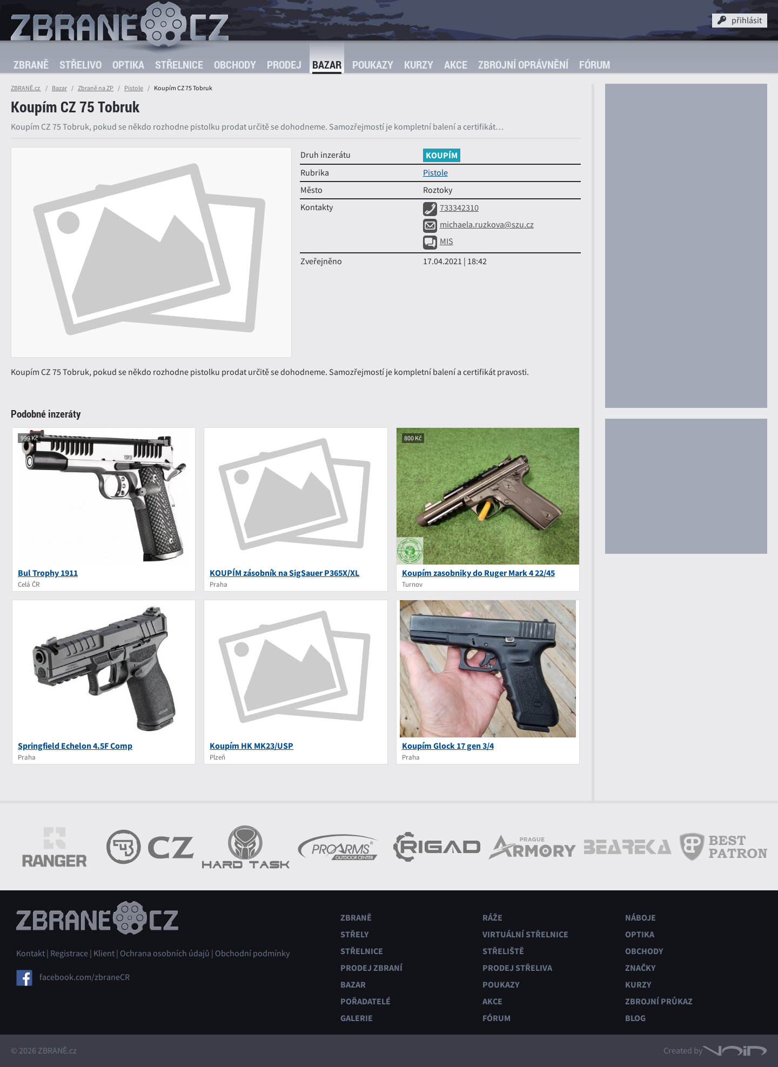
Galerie (356, 1018)
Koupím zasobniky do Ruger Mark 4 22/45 (478, 573)
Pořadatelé (365, 1001)
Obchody (235, 64)
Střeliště (503, 951)
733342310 (451, 208)
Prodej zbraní (371, 968)
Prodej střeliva (517, 968)
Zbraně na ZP (95, 88)
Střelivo (80, 64)
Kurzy (418, 64)
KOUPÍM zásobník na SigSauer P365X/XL (284, 573)
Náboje (640, 917)
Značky (640, 968)
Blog (635, 1018)
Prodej (284, 64)
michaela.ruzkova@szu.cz (478, 224)
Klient (104, 953)
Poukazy (372, 64)
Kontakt (30, 953)
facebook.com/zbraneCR (84, 977)
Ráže (492, 917)
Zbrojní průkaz (659, 1001)
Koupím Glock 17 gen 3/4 (448, 745)
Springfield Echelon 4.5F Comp (75, 745)
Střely (354, 934)
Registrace (69, 953)
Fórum (594, 64)
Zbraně (31, 64)
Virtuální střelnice (525, 934)
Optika (128, 64)
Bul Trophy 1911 (48, 573)
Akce (455, 64)
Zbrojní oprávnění (523, 64)
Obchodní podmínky (252, 953)
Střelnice (179, 64)
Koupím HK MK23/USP (251, 745)
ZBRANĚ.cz (26, 88)
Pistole (133, 88)
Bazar (326, 64)
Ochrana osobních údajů (165, 953)
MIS (438, 241)
